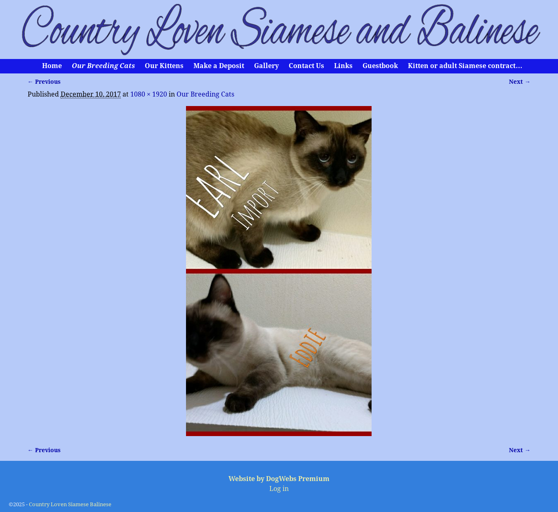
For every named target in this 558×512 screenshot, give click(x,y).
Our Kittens (164, 66)
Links (343, 66)
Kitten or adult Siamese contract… (465, 66)
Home (52, 66)
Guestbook (380, 66)
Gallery (266, 66)
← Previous (44, 81)
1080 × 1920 (148, 94)
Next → (519, 81)
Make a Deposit (218, 66)
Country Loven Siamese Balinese (70, 504)
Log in (279, 489)
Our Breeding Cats (103, 66)
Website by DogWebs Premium (279, 479)
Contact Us (306, 66)
